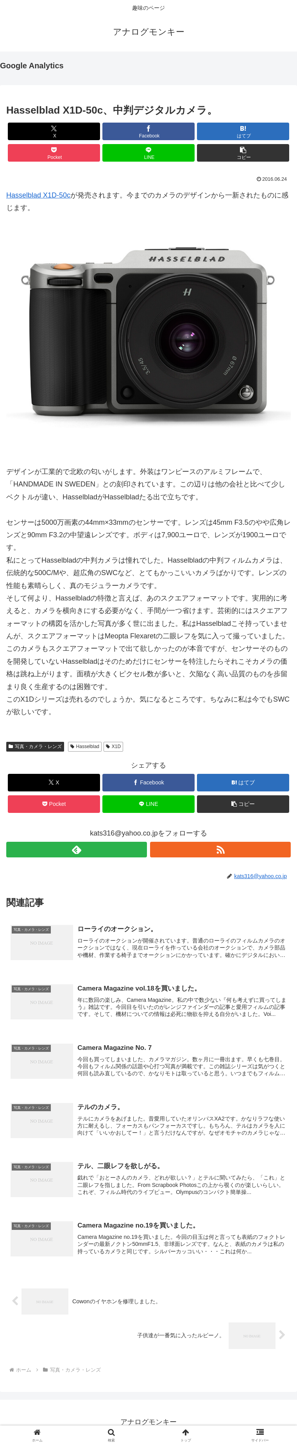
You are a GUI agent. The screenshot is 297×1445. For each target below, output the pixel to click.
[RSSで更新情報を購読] (220, 849)
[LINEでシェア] (148, 153)
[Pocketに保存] (54, 153)
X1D (113, 746)
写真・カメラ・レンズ (35, 746)
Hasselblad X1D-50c (38, 195)
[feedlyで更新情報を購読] (76, 849)
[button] (243, 153)
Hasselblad (84, 746)
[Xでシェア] (54, 131)
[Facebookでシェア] (148, 131)
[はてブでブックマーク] (243, 131)
